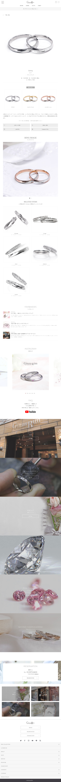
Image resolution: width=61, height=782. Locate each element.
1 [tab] (25, 393)
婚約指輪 (21, 5)
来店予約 (33, 5)
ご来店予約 (17, 129)
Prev (5, 169)
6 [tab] (34, 393)
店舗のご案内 (45, 125)
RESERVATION (30, 678)
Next (56, 169)
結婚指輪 (27, 5)
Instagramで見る (45, 129)
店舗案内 (39, 5)
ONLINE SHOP (30, 735)
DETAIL (30, 438)
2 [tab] (27, 393)
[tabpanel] (30, 372)
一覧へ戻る (7, 15)
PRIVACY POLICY (5, 776)
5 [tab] (32, 393)
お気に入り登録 (17, 125)
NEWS (30, 727)
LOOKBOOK (4, 748)
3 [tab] (29, 393)
